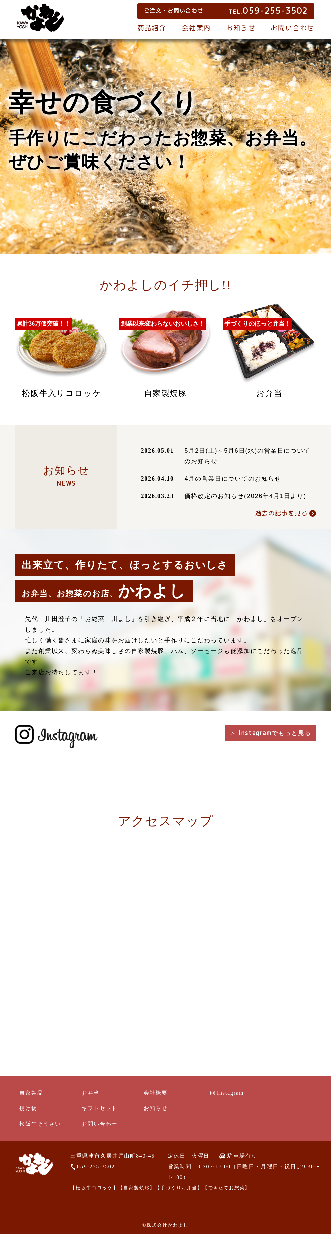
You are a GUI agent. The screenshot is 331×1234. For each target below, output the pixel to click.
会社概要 (155, 1093)
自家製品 (31, 1093)
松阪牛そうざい (40, 1124)
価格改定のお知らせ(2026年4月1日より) (245, 496)
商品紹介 (151, 27)
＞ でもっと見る (270, 733)
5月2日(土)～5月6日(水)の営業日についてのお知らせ (247, 456)
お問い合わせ (292, 27)
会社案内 (196, 27)
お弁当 (90, 1093)
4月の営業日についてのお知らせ (232, 478)
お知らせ (240, 27)
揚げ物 (28, 1108)
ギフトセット (99, 1108)
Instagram (230, 1093)
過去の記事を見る (281, 513)
